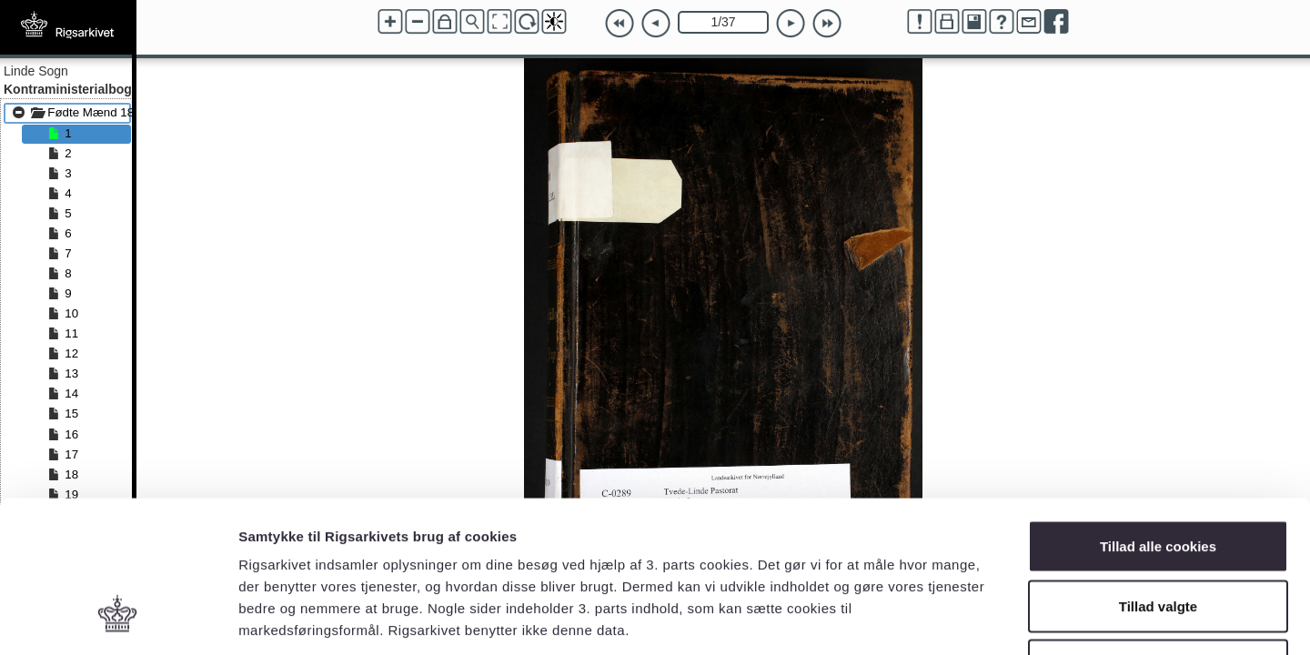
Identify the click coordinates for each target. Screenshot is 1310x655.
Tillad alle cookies (1158, 416)
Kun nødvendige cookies (1158, 535)
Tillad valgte (1158, 476)
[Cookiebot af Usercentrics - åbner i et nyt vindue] (117, 619)
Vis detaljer (945, 619)
